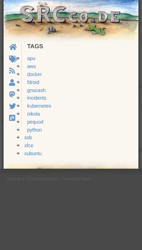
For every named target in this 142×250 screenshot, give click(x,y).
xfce (28, 145)
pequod (35, 122)
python (34, 130)
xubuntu (33, 153)
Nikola (86, 179)
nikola (33, 114)
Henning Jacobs (46, 179)
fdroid (33, 82)
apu (31, 58)
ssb (28, 137)
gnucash (36, 90)
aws (31, 66)
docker (34, 74)
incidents (36, 98)
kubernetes (39, 106)
